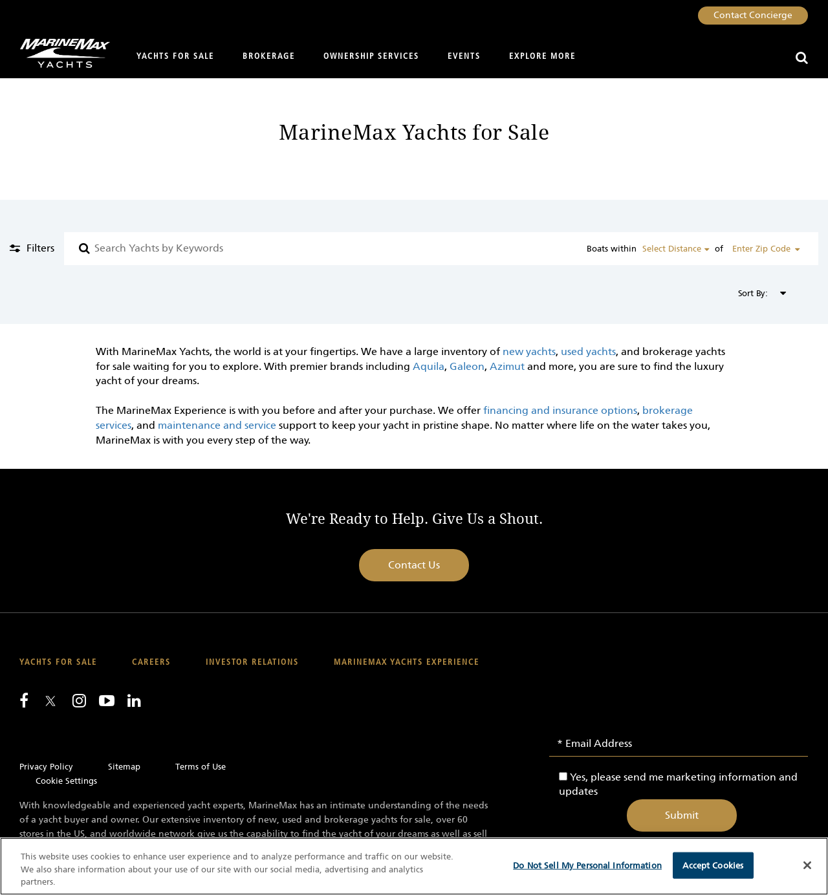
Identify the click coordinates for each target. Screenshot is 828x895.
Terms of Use (200, 766)
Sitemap (124, 766)
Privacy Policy (46, 766)
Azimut (507, 366)
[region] (414, 866)
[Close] (807, 865)
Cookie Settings (66, 781)
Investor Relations (252, 662)
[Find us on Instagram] (79, 700)
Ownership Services (371, 56)
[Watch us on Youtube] (106, 700)
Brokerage (269, 56)
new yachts (529, 351)
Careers (151, 662)
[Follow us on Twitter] (50, 702)
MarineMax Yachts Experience (406, 662)
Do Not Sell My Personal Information (587, 865)
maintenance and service (217, 425)
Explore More (542, 56)
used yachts (588, 351)
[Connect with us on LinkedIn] (134, 700)
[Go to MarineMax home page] (60, 53)
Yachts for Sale (175, 56)
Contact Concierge (753, 15)
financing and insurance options (559, 410)
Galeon (467, 366)
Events (464, 56)
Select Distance (671, 248)
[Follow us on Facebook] (23, 700)
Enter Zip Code (761, 248)
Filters (39, 248)
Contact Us (414, 565)
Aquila (428, 366)
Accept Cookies (712, 865)
